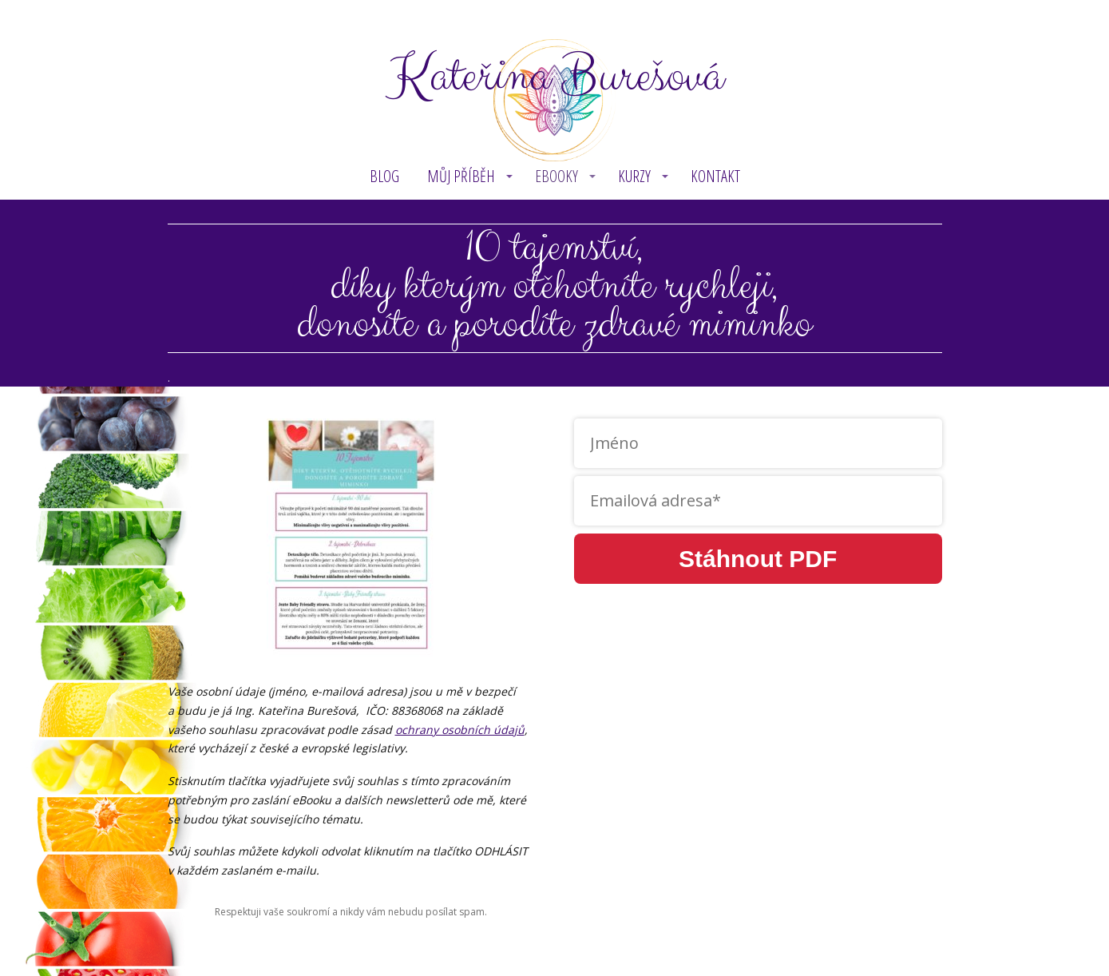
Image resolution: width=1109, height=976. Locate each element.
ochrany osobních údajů (460, 729)
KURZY (634, 176)
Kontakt (715, 176)
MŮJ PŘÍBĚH (461, 176)
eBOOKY (556, 176)
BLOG (384, 176)
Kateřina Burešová (555, 77)
